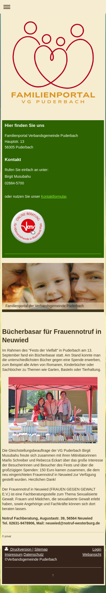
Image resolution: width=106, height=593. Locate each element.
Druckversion (18, 549)
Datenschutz (33, 554)
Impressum (13, 554)
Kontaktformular (53, 196)
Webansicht (92, 554)
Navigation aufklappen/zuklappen (53, 6)
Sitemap (40, 549)
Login (97, 549)
